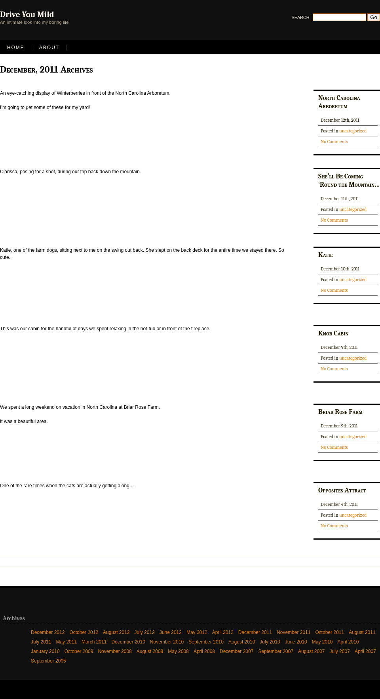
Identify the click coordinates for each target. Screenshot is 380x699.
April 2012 (223, 632)
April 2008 (204, 651)
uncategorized (353, 131)
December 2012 (48, 632)
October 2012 (83, 632)
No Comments (334, 141)
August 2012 (116, 632)
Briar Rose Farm (340, 412)
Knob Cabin (333, 333)
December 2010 (128, 642)
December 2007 (236, 651)
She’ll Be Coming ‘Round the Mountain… (349, 180)
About (49, 47)
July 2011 (41, 642)
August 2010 (241, 642)
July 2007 (340, 651)
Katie (325, 255)
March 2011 (94, 642)
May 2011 (66, 642)
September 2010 (206, 642)
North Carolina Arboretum (339, 102)
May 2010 (322, 642)
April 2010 (348, 642)
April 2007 (365, 651)
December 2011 (255, 632)
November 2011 (293, 632)
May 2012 (196, 632)
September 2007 (275, 651)
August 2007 (311, 651)
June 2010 (296, 642)
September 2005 (48, 661)
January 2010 (45, 651)
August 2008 (150, 651)
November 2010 (167, 642)
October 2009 (79, 651)
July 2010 (270, 642)
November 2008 (114, 651)
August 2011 (362, 632)
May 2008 (178, 651)
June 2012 (171, 632)
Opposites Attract (342, 490)
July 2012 (145, 632)
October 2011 (329, 632)
